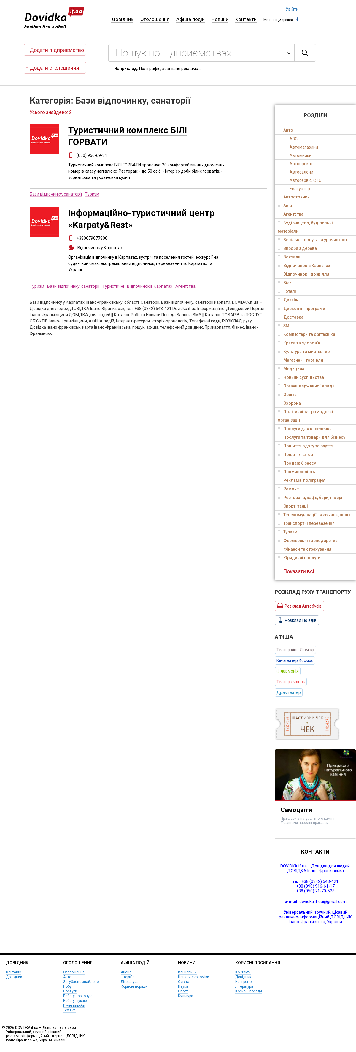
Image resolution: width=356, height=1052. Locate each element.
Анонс (126, 972)
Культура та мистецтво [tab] (304, 351)
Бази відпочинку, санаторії (56, 194)
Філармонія (287, 671)
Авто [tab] (285, 130)
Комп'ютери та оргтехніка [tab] (306, 334)
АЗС (294, 138)
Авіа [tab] (285, 205)
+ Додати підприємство (55, 50)
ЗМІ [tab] (284, 325)
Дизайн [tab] (288, 300)
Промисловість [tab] (296, 471)
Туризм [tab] (288, 532)
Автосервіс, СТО (306, 180)
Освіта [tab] (287, 394)
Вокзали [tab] (289, 257)
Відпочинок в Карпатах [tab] (304, 265)
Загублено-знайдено (81, 982)
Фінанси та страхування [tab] (304, 549)
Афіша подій (190, 19)
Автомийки (301, 155)
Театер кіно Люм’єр (295, 649)
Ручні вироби (74, 1005)
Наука (183, 986)
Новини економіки (193, 977)
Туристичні (113, 286)
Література (130, 982)
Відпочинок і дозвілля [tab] (303, 274)
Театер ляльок (290, 681)
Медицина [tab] (291, 368)
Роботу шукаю (75, 1001)
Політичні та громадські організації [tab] (305, 415)
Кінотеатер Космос (294, 660)
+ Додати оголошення (52, 68)
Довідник (122, 19)
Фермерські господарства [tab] (308, 540)
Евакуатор (300, 188)
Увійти (292, 9)
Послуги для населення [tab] (305, 428)
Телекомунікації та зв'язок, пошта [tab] (315, 514)
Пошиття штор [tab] (295, 454)
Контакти (246, 19)
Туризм (92, 194)
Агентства (185, 286)
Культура (185, 996)
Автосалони (301, 172)
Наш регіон (244, 982)
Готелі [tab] (287, 291)
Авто (67, 977)
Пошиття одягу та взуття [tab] (305, 446)
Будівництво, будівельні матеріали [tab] (305, 226)
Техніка (69, 1010)
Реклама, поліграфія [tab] (301, 480)
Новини (220, 19)
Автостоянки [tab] (294, 197)
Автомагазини (304, 147)
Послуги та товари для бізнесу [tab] (311, 437)
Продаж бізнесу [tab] (297, 463)
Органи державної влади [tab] (306, 386)
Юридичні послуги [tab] (299, 557)
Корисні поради (134, 986)
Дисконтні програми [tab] (301, 308)
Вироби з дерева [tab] (297, 248)
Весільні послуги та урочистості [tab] (313, 239)
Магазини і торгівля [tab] (300, 360)
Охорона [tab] (289, 403)
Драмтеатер (288, 692)
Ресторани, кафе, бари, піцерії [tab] (311, 497)
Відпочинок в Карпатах (149, 286)
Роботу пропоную (77, 996)
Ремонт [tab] (288, 489)
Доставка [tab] (290, 317)
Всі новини (187, 972)
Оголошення (154, 19)
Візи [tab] (285, 282)
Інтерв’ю (127, 977)
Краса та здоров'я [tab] (299, 343)
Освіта (183, 982)
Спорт (183, 991)
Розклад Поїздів (297, 620)
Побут (68, 986)
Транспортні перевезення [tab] (306, 523)
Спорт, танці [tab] (293, 506)
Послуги (70, 991)
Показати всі (298, 571)
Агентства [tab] (290, 214)
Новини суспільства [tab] (301, 377)
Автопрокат (301, 163)
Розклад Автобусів (299, 605)
